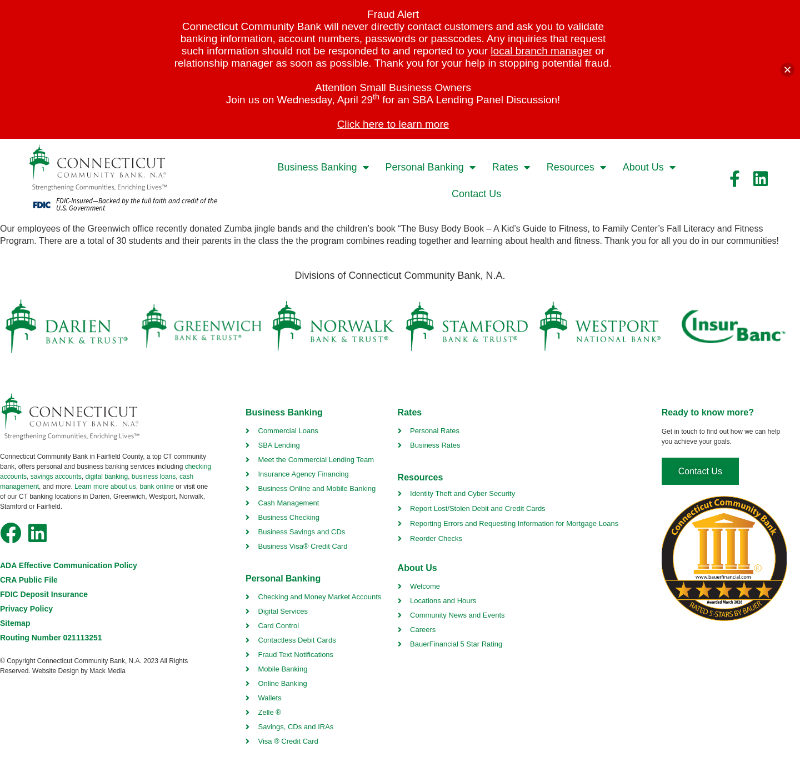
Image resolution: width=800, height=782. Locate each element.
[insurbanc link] (733, 326)
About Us (649, 167)
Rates (511, 167)
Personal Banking (431, 167)
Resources (576, 167)
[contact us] (700, 471)
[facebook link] (735, 179)
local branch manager (541, 51)
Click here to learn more (393, 124)
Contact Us (476, 193)
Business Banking (322, 167)
